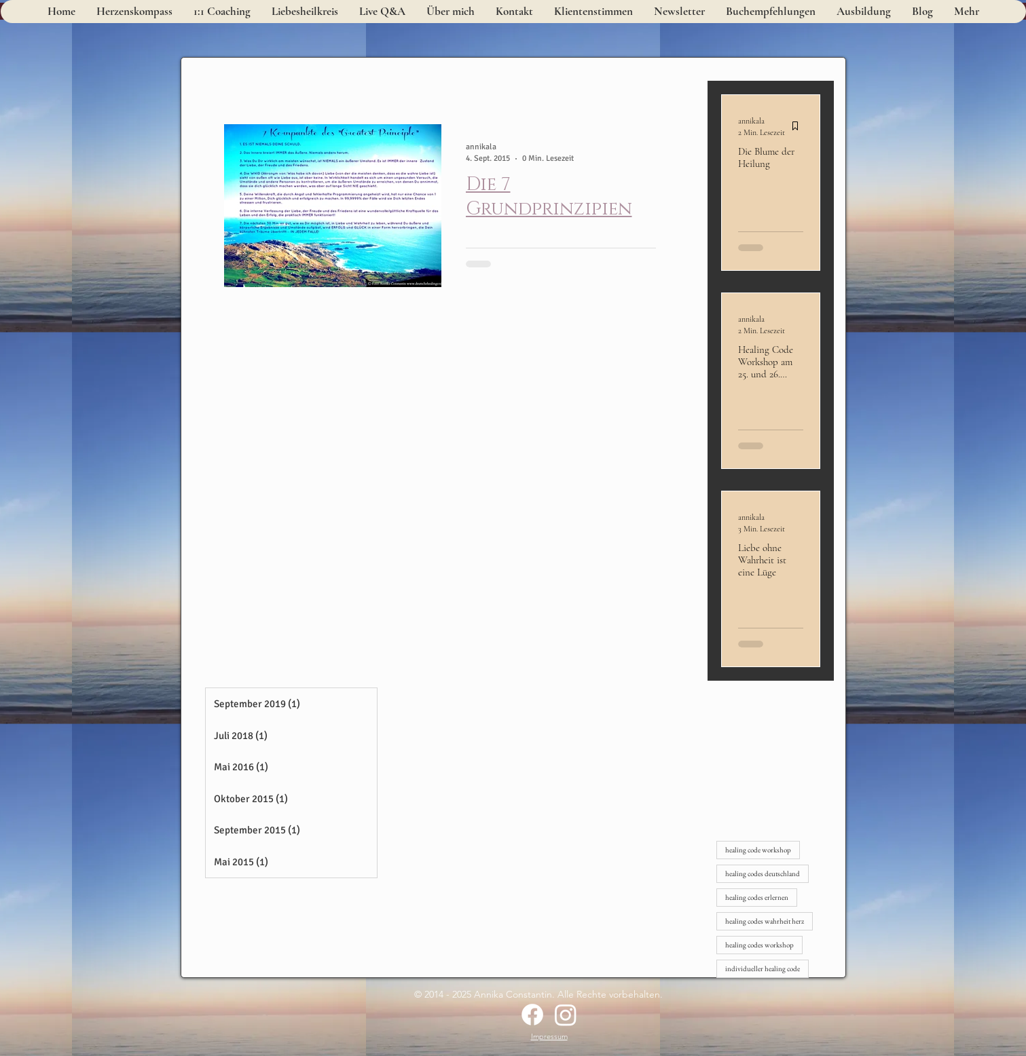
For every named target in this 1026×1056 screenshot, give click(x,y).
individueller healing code (762, 968)
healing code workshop (758, 849)
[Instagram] (565, 1014)
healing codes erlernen (756, 897)
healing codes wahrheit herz (764, 921)
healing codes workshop (759, 944)
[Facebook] (532, 1014)
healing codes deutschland (762, 873)
